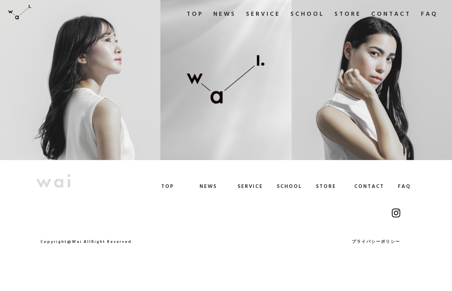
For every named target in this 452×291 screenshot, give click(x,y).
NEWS (208, 186)
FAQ (404, 186)
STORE (326, 186)
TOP (167, 186)
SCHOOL (289, 186)
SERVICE (250, 186)
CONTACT (369, 186)
